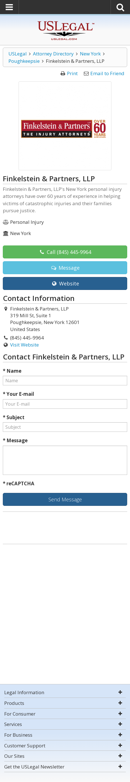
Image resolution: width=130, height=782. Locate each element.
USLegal (17, 53)
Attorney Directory (53, 53)
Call (65, 252)
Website (65, 283)
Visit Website (24, 344)
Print (72, 73)
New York (90, 53)
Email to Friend (107, 73)
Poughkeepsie (24, 61)
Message (64, 267)
